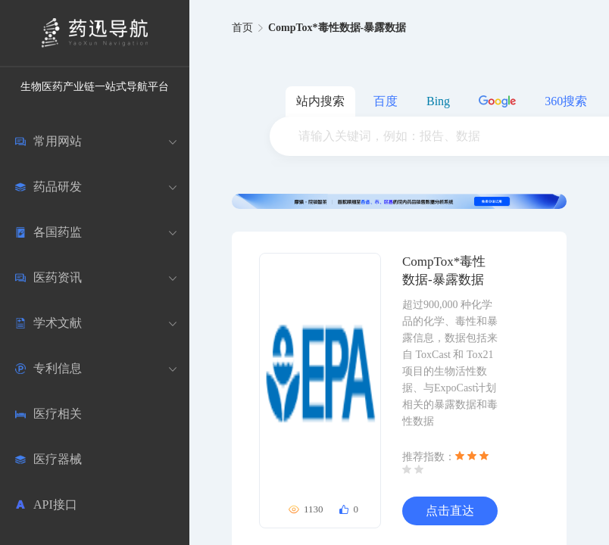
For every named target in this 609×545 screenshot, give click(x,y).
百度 (385, 101)
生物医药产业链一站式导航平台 (94, 86)
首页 (242, 27)
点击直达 (450, 510)
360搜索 (566, 101)
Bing (438, 101)
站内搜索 (320, 101)
